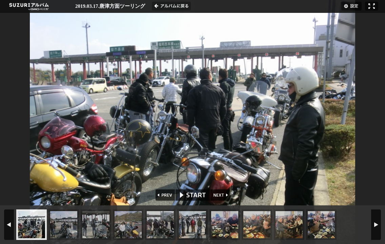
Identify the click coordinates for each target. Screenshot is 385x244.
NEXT (220, 195)
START (192, 195)
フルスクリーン (371, 6)
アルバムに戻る (171, 6)
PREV (164, 195)
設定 (351, 6)
